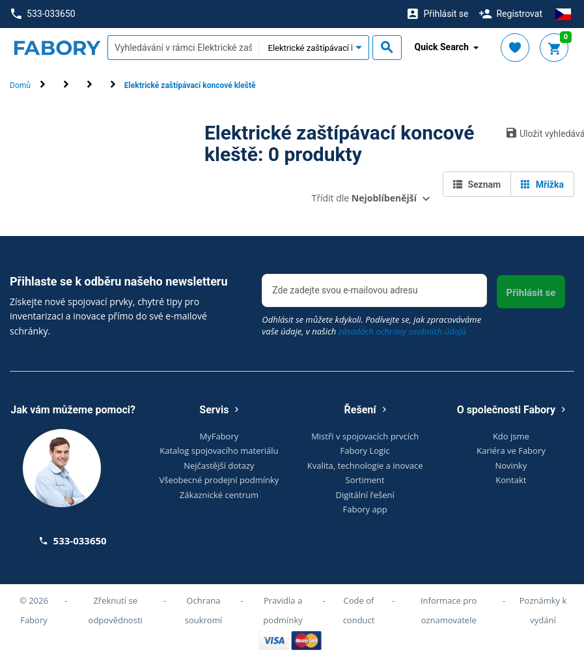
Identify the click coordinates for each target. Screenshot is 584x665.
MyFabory (219, 436)
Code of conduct (359, 610)
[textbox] (182, 47)
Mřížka (542, 184)
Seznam (477, 184)
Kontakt (510, 480)
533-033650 (43, 14)
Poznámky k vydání (543, 610)
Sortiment (365, 480)
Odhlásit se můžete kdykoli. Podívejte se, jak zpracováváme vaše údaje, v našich (371, 325)
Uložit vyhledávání (540, 133)
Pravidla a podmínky (282, 610)
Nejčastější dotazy (219, 465)
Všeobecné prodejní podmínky (219, 480)
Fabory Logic (365, 450)
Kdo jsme (511, 436)
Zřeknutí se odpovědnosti (116, 610)
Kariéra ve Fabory (511, 450)
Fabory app (365, 509)
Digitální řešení (365, 495)
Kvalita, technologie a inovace (365, 465)
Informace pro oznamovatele (449, 610)
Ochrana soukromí (203, 610)
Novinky (511, 465)
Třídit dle (364, 198)
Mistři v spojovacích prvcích (365, 436)
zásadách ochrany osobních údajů (402, 331)
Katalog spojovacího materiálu (219, 450)
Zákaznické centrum (219, 495)
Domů (20, 85)
